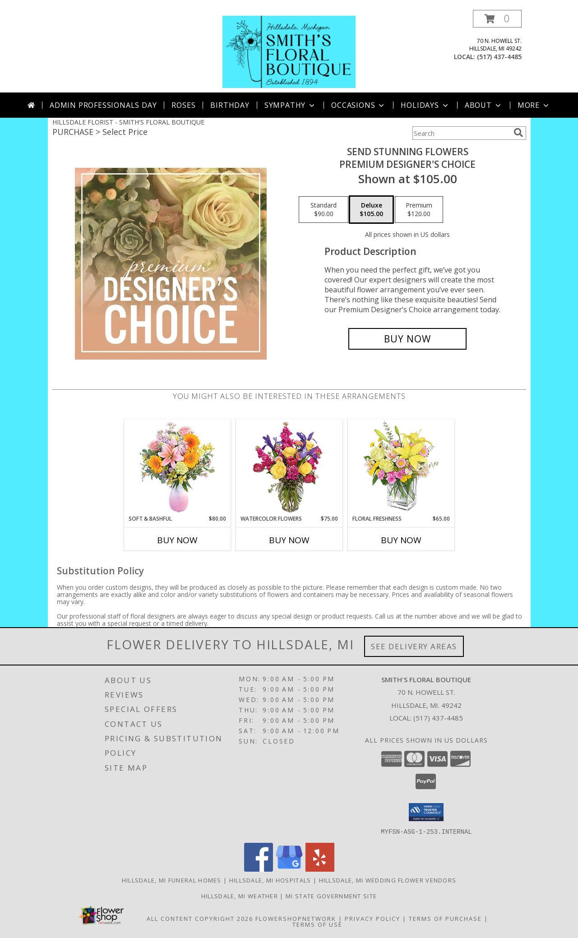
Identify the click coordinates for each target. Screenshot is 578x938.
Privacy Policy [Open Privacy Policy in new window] (372, 918)
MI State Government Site (331, 896)
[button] (497, 19)
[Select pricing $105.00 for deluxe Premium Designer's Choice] (371, 210)
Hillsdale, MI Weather (239, 896)
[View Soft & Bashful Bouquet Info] (177, 467)
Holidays (425, 105)
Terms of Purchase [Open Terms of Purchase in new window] (445, 918)
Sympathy (290, 105)
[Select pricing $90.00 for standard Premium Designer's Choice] (323, 210)
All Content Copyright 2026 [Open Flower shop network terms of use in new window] (200, 918)
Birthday (229, 105)
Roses (183, 105)
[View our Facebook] (258, 868)
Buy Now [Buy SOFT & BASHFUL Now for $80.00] (177, 540)
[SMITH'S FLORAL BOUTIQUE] (288, 51)
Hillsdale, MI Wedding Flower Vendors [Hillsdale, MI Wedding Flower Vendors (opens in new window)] (388, 880)
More (534, 105)
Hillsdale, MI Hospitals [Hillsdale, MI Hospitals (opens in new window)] (270, 880)
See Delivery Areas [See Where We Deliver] (414, 646)
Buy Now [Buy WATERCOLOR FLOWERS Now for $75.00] (289, 540)
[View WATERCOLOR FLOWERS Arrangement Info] (289, 467)
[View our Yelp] (319, 868)
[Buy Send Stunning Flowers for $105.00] (407, 339)
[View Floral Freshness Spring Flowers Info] (401, 467)
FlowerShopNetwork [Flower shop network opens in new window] (295, 918)
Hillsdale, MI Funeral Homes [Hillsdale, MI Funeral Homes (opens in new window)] (172, 880)
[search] (518, 133)
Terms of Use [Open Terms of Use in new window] (317, 924)
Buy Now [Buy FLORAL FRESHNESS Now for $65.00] (401, 540)
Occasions (358, 105)
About (484, 105)
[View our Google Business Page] (289, 868)
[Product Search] (461, 133)
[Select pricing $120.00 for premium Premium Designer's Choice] (419, 210)
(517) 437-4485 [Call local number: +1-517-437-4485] (499, 56)
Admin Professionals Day (103, 105)
